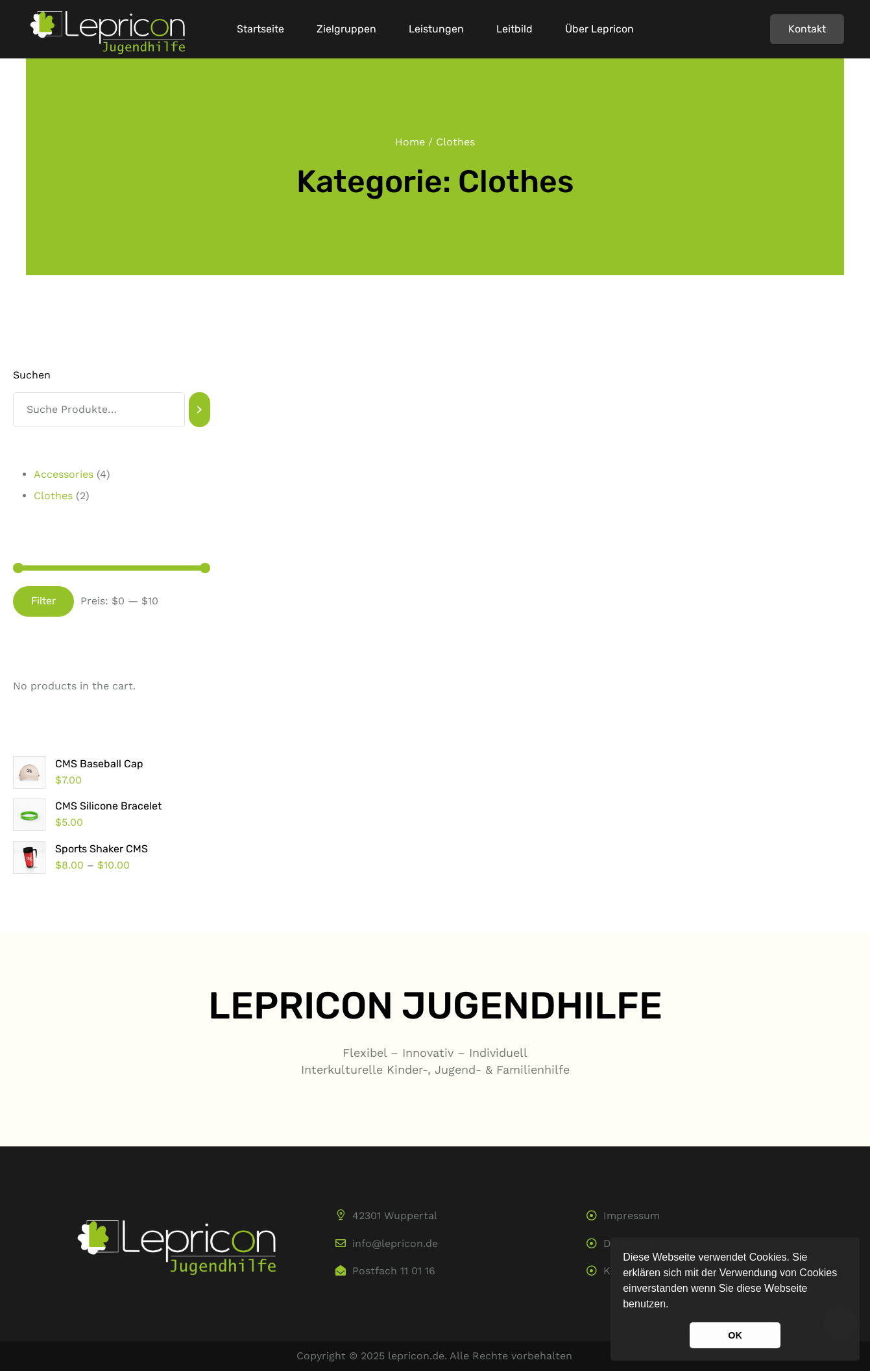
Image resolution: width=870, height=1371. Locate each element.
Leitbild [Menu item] (514, 29)
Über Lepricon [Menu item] (599, 29)
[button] (673, 1305)
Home (410, 142)
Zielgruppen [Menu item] (346, 29)
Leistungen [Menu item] (436, 29)
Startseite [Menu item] (260, 29)
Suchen (32, 375)
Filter (43, 601)
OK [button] (735, 1335)
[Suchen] (199, 409)
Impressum (631, 1215)
